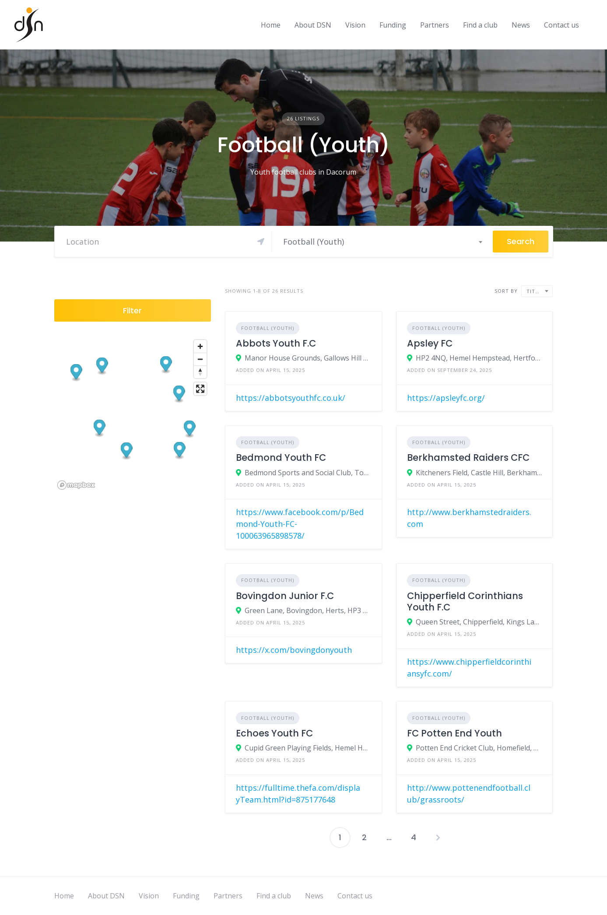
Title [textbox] (533, 291)
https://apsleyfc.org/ (446, 398)
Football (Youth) (267, 328)
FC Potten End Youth (454, 733)
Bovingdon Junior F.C (285, 595)
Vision (355, 25)
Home (271, 25)
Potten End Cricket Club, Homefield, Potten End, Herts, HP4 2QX (479, 748)
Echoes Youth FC (274, 733)
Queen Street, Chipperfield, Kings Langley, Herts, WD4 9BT (479, 622)
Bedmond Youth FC (281, 457)
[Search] (165, 241)
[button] (179, 450)
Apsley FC (430, 343)
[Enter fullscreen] (200, 388)
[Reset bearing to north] (200, 371)
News (521, 25)
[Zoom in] (200, 346)
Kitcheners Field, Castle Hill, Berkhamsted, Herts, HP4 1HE (479, 472)
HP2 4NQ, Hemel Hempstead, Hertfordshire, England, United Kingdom (479, 358)
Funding (392, 25)
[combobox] (382, 241)
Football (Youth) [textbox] (313, 241)
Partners (434, 25)
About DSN (313, 25)
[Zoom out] (200, 359)
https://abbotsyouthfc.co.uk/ (290, 398)
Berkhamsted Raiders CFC (468, 457)
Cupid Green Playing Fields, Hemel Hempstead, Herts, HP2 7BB (308, 748)
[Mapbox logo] (76, 485)
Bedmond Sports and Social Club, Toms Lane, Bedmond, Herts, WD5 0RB (308, 472)
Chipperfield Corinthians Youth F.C (465, 601)
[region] (132, 414)
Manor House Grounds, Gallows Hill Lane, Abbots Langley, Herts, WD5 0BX (308, 358)
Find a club (480, 25)
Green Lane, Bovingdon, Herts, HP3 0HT (308, 610)
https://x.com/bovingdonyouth (294, 650)
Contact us (561, 25)
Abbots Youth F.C (276, 343)
